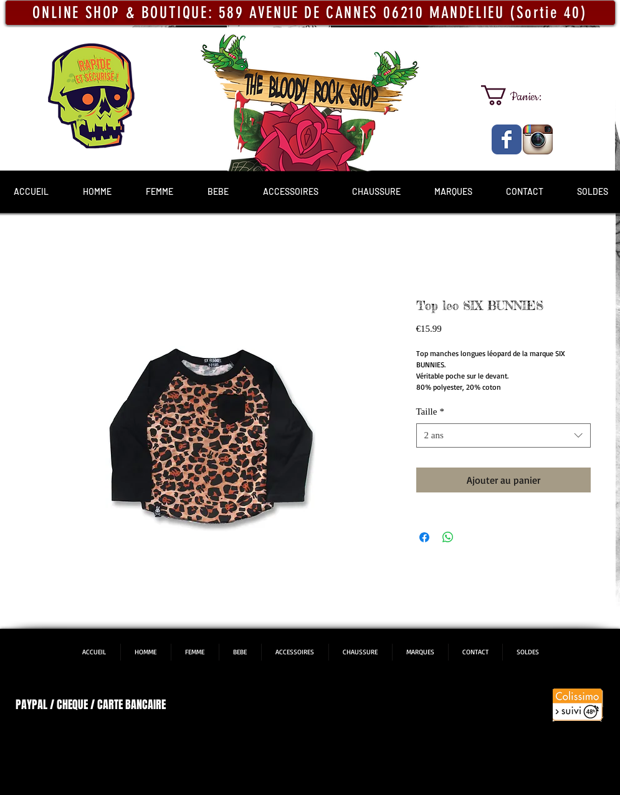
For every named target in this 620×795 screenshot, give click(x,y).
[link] (522, 95)
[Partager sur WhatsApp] (448, 537)
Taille (430, 411)
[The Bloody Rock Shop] (507, 139)
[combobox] (503, 435)
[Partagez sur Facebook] (424, 537)
